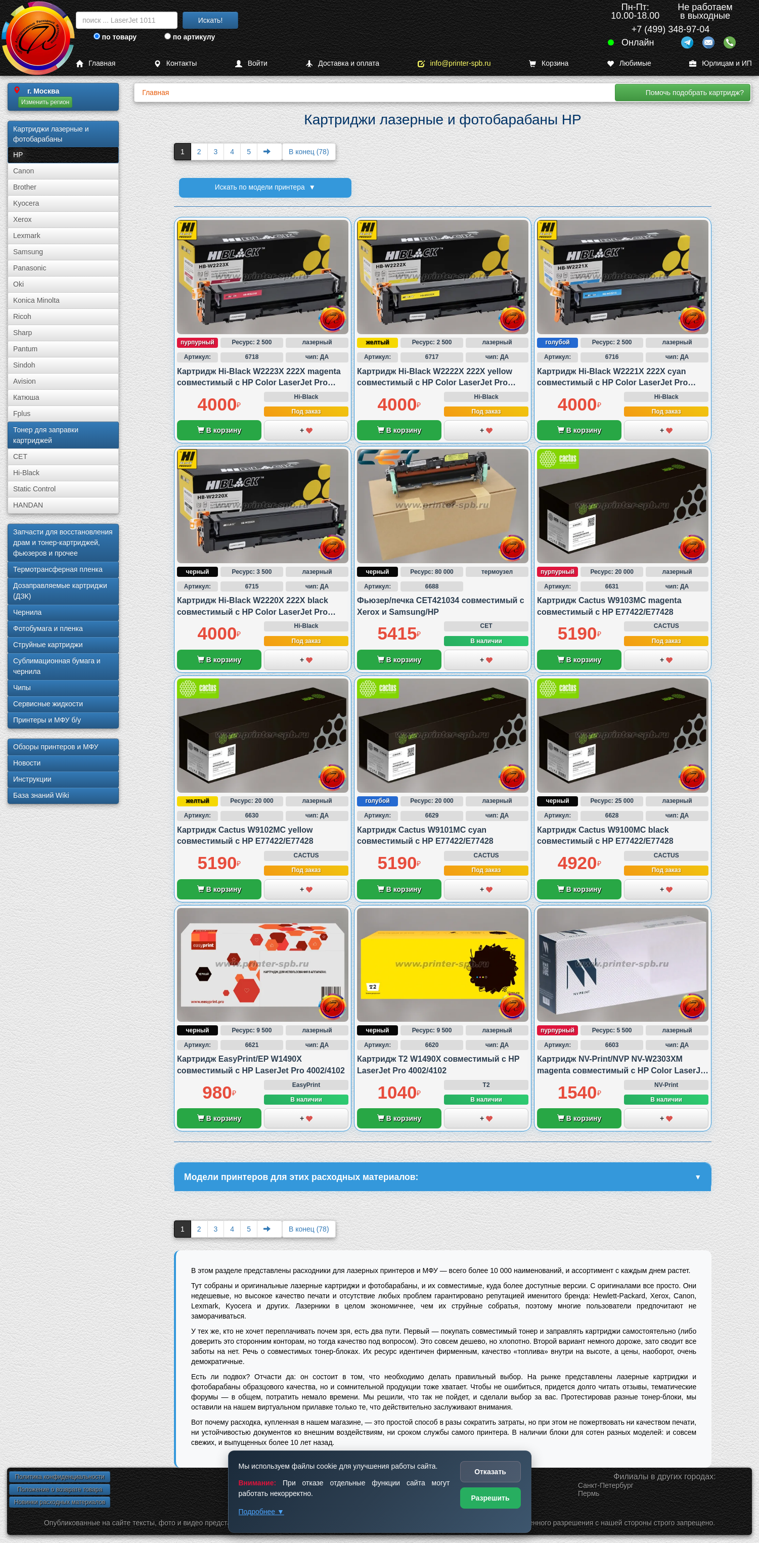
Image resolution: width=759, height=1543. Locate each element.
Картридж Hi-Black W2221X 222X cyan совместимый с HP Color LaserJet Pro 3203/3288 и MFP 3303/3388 (612, 382)
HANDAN (28, 505)
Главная (95, 63)
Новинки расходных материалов (59, 1503)
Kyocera (26, 203)
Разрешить (490, 1498)
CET (20, 456)
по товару (115, 37)
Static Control (34, 489)
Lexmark (26, 236)
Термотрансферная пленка (58, 569)
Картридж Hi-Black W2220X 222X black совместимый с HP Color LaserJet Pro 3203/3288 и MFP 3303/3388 (252, 611)
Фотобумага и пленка (48, 628)
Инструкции (32, 779)
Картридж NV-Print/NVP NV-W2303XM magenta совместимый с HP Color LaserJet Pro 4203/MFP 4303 (622, 1070)
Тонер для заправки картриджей (45, 435)
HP (18, 155)
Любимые (629, 63)
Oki (18, 284)
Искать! (210, 20)
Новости (26, 763)
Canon (23, 171)
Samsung (28, 252)
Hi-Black (26, 473)
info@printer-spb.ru (454, 63)
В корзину (219, 430)
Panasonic (29, 268)
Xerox (22, 219)
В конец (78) (309, 152)
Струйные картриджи (48, 645)
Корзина (548, 63)
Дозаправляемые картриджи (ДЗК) (60, 590)
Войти (251, 63)
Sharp (22, 333)
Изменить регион (45, 102)
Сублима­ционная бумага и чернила (57, 666)
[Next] (269, 151)
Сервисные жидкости (48, 704)
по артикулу (189, 37)
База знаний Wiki (41, 795)
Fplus (21, 414)
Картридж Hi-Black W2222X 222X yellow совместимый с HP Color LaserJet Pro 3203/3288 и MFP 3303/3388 (434, 382)
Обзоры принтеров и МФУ (55, 747)
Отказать (490, 1472)
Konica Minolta (36, 300)
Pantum (25, 349)
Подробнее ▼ (261, 1512)
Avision (24, 381)
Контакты (175, 63)
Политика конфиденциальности (59, 1477)
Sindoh (24, 365)
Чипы (22, 688)
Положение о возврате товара (59, 1490)
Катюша (26, 397)
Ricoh (22, 316)
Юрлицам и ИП (720, 63)
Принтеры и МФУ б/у (47, 720)
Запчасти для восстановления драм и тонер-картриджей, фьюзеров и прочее (63, 542)
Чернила (27, 612)
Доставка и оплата (342, 63)
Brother (24, 187)
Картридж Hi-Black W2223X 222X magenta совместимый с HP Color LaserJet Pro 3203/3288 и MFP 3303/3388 (259, 382)
